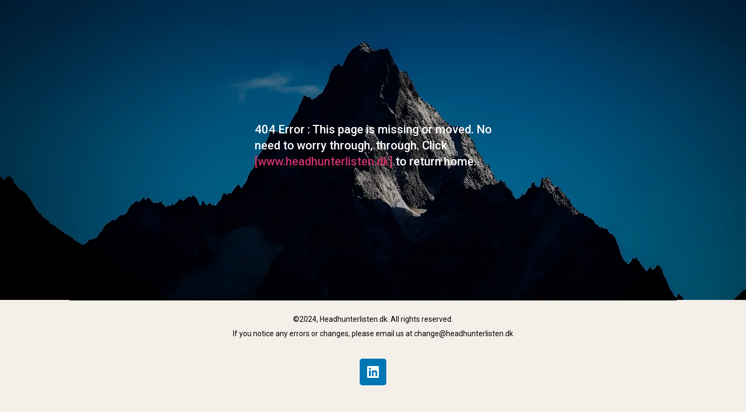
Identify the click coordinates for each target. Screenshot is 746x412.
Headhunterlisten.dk (353, 319)
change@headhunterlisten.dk (463, 333)
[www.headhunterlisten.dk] (325, 161)
